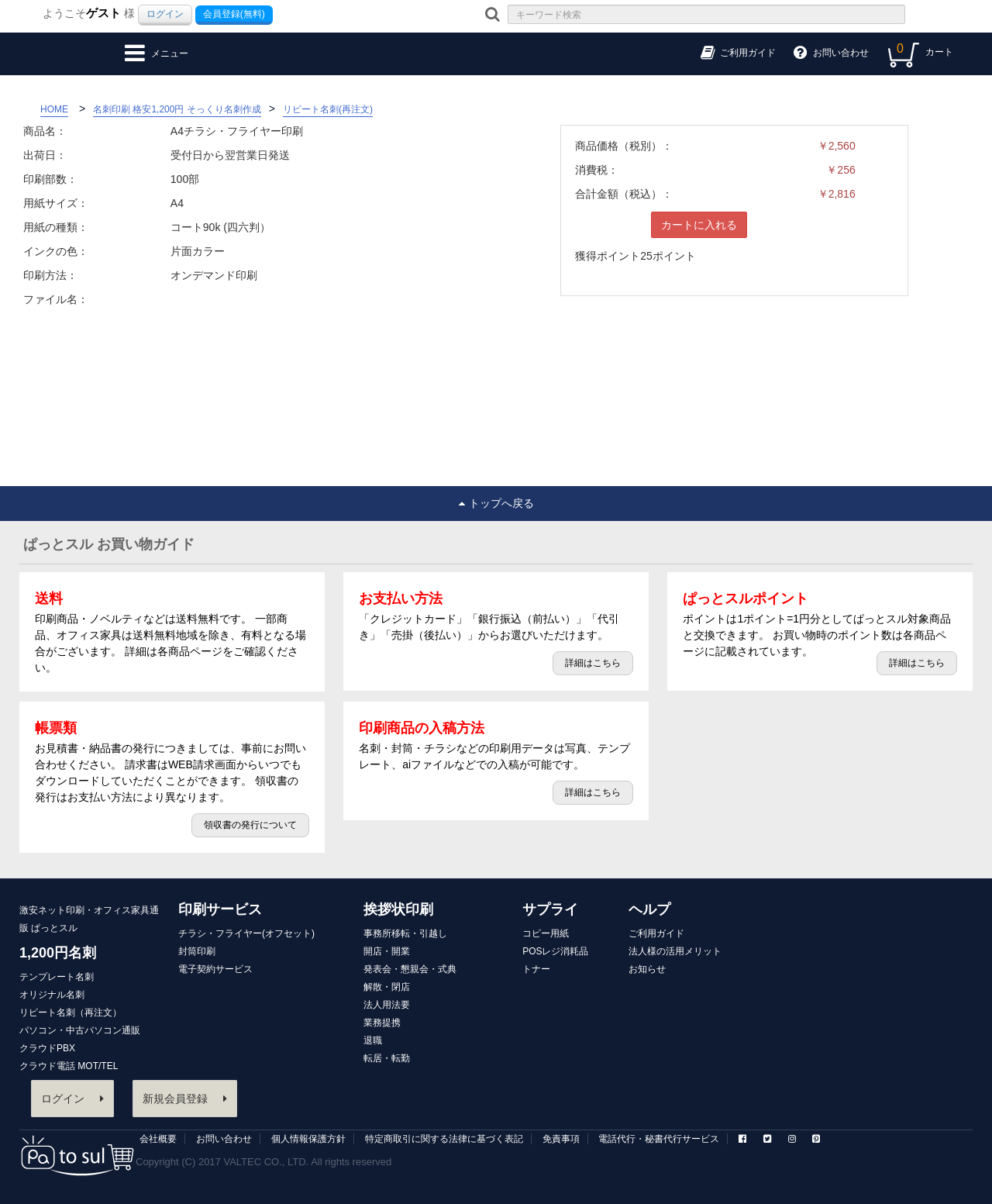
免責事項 (561, 1138)
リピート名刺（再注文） (70, 1012)
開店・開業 (386, 951)
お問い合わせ (224, 1138)
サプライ (550, 909)
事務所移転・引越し (405, 933)
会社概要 (158, 1138)
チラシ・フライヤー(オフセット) (246, 933)
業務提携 (382, 1022)
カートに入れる (699, 225)
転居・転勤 (386, 1058)
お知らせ (647, 969)
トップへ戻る (496, 503)
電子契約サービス (215, 969)
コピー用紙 (545, 933)
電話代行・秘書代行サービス (658, 1138)
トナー (536, 969)
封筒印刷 (196, 951)
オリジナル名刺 (51, 994)
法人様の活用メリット (675, 951)
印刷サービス (220, 909)
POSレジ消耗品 (555, 951)
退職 (372, 1040)
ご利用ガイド (656, 933)
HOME (54, 109)
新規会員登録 (185, 1098)
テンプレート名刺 (56, 976)
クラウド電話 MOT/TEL (68, 1066)
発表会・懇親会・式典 (409, 969)
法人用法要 (386, 1004)
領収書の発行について (250, 824)
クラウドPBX (47, 1048)
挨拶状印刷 (398, 909)
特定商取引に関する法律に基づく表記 (444, 1138)
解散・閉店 (386, 986)
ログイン (165, 14)
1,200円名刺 (57, 953)
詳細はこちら (593, 662)
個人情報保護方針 (308, 1138)
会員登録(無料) (234, 14)
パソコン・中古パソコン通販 (79, 1030)
